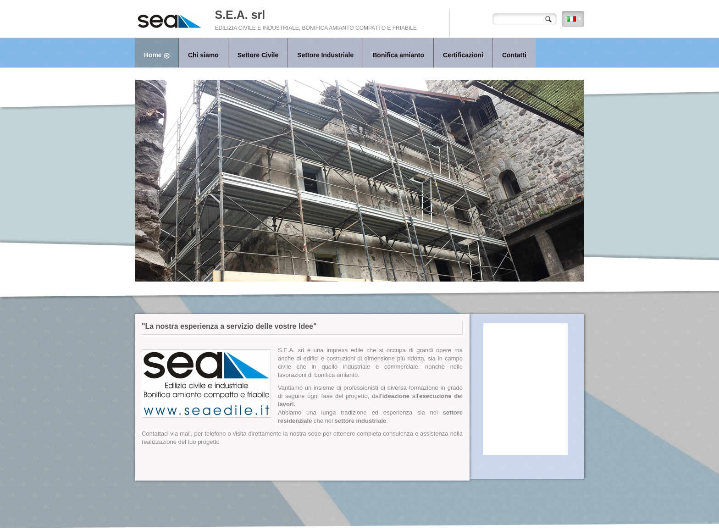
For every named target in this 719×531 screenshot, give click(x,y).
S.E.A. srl (240, 14)
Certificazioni (463, 55)
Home (161, 55)
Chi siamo (203, 55)
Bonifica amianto (398, 55)
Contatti (514, 55)
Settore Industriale (325, 55)
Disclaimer (435, 512)
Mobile (455, 512)
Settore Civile (258, 55)
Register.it (411, 512)
